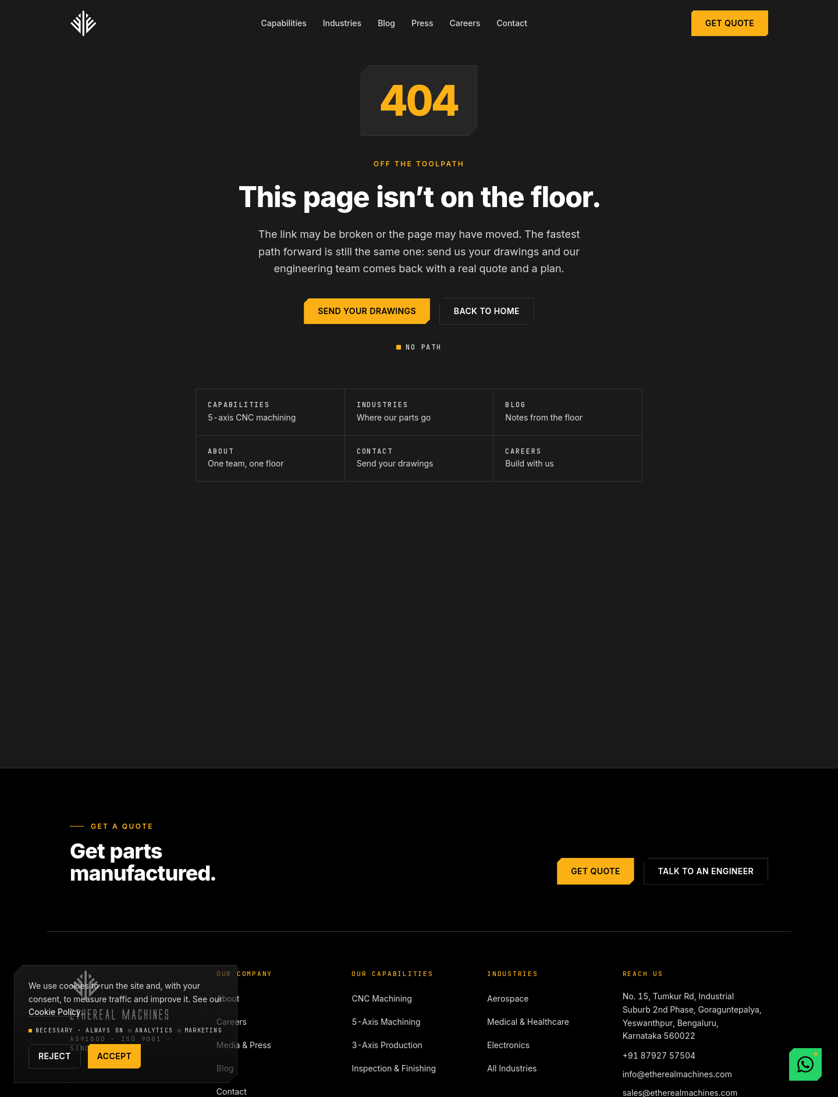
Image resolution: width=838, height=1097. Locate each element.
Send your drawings (367, 311)
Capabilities (283, 23)
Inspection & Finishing (393, 1068)
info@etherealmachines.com (677, 1074)
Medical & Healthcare (528, 1022)
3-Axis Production (386, 1045)
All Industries (512, 1068)
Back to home (487, 311)
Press (422, 23)
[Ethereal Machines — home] (83, 23)
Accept (114, 1056)
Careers (464, 23)
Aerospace (507, 998)
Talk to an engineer (706, 871)
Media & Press (243, 1045)
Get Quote (729, 23)
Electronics (508, 1045)
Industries (342, 23)
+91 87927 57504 (659, 1055)
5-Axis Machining (385, 1022)
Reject (54, 1056)
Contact (511, 23)
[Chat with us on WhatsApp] (805, 1064)
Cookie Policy (55, 1012)
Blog (386, 23)
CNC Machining (381, 998)
